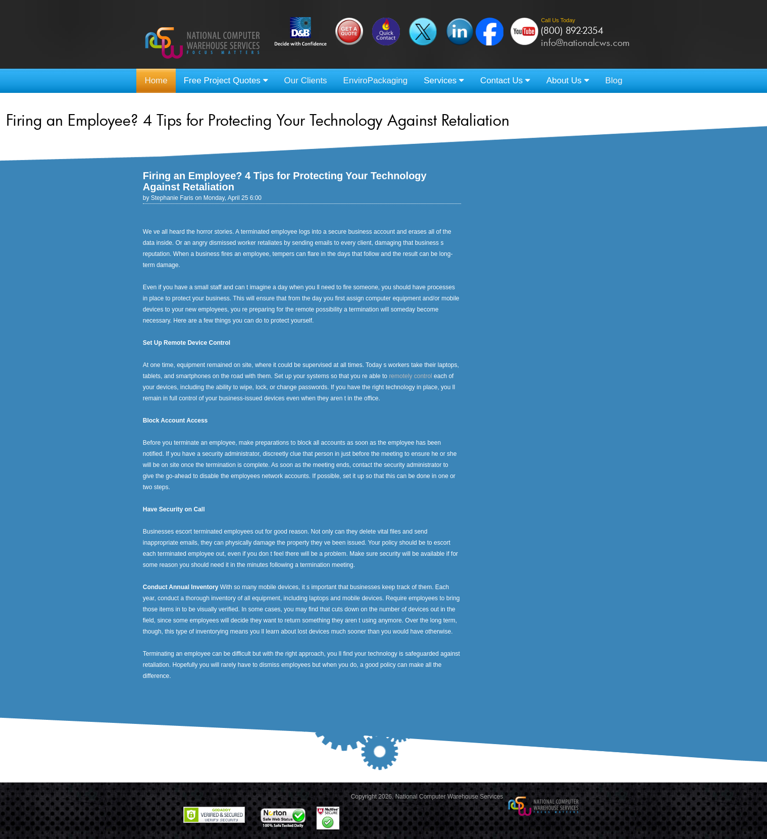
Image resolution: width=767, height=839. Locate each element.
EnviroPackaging (375, 80)
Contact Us (505, 80)
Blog (614, 80)
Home (155, 80)
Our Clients (305, 80)
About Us (567, 80)
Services (444, 80)
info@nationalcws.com (585, 42)
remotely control (410, 376)
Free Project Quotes (226, 80)
